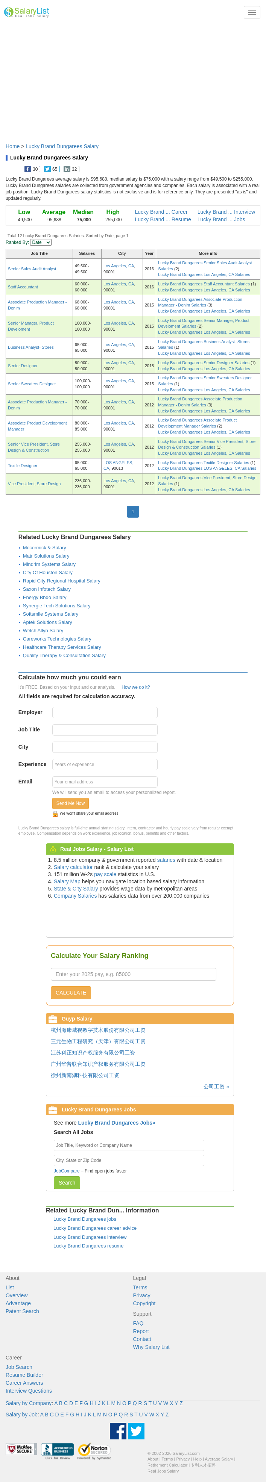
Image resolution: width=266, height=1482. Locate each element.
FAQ (138, 1323)
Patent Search (22, 1311)
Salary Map (67, 881)
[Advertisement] (133, 80)
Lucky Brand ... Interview (226, 212)
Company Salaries (75, 896)
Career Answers (24, 1383)
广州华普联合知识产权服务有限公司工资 (98, 1064)
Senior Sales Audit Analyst (32, 269)
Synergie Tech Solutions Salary (57, 605)
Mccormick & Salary (44, 547)
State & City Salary (76, 889)
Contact (142, 1339)
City (23, 747)
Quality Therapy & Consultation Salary (64, 655)
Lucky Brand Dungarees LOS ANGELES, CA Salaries (207, 468)
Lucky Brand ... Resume (163, 219)
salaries (166, 860)
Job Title (29, 729)
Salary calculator (73, 867)
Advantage (18, 1303)
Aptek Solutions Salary (47, 622)
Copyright (144, 1303)
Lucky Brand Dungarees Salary (62, 146)
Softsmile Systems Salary (50, 614)
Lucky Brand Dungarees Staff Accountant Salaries (204, 284)
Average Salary (219, 1459)
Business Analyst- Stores (31, 347)
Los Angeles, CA (118, 266)
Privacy (141, 1295)
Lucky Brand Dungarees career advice (95, 1228)
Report (141, 1331)
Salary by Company (29, 1403)
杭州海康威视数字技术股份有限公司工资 (98, 1030)
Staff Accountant (23, 287)
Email (25, 782)
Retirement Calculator (167, 1465)
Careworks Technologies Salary (57, 639)
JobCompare (67, 1171)
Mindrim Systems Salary (49, 564)
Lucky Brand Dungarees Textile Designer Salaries (204, 462)
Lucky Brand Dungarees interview (89, 1237)
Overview (16, 1295)
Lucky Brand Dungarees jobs (84, 1219)
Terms (140, 1287)
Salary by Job (22, 1415)
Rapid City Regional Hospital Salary (61, 581)
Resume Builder (24, 1375)
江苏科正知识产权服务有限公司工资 (93, 1053)
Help (197, 1459)
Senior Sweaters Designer (32, 384)
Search (67, 1183)
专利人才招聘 (203, 1465)
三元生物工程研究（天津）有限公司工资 (98, 1041)
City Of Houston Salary (48, 572)
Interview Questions (29, 1391)
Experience (32, 764)
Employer (30, 712)
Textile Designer (22, 465)
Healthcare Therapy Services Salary (62, 647)
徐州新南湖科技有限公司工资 (85, 1075)
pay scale (105, 874)
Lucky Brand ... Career (161, 212)
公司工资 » (216, 1087)
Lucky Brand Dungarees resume (88, 1246)
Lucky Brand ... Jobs (221, 219)
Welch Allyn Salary (43, 630)
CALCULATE (71, 993)
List (10, 1287)
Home (13, 146)
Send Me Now (70, 803)
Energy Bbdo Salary (45, 597)
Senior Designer (23, 365)
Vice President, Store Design (34, 483)
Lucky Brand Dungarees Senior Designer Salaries (204, 362)
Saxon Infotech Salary (47, 589)
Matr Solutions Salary (46, 556)
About (152, 1459)
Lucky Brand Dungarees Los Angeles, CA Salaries (204, 274)
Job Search (19, 1367)
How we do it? (136, 687)
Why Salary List (151, 1347)
